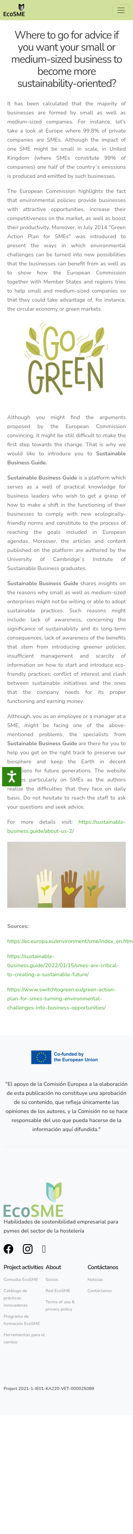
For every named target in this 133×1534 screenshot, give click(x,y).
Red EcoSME (57, 1291)
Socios (51, 1279)
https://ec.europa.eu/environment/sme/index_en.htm (70, 941)
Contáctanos (100, 1291)
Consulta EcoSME (21, 1279)
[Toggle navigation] (121, 10)
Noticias (95, 1279)
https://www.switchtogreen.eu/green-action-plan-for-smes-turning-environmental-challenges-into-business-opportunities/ (61, 998)
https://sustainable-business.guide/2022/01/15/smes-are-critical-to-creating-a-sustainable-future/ (63, 965)
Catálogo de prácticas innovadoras (15, 1298)
